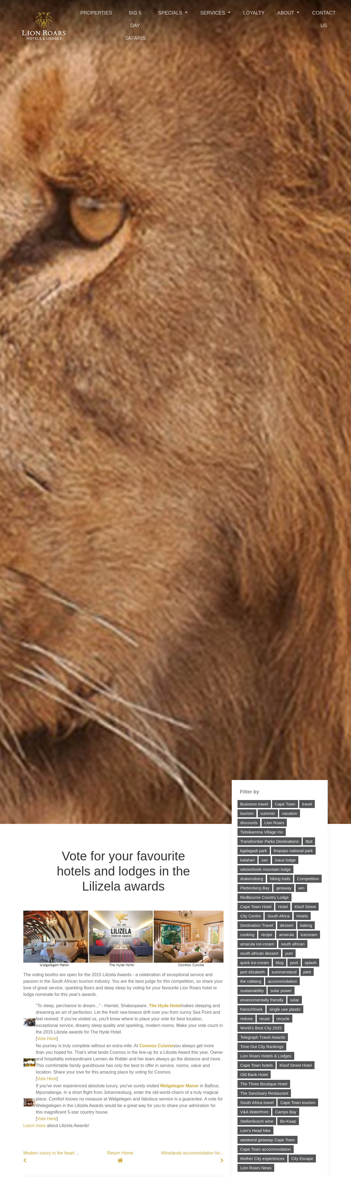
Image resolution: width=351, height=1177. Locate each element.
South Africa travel (257, 1102)
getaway (283, 888)
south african (293, 944)
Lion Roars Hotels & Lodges (265, 1056)
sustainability (252, 990)
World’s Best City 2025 (261, 1028)
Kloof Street (305, 906)
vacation (289, 813)
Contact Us (324, 19)
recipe (266, 934)
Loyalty (254, 13)
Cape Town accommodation (265, 1149)
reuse (264, 1018)
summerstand (284, 972)
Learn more (34, 1125)
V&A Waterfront (254, 1112)
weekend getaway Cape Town (267, 1139)
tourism (247, 813)
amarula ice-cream (257, 944)
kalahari (247, 860)
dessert (286, 925)
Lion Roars (274, 822)
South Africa (278, 916)
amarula (286, 934)
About (286, 13)
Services (213, 13)
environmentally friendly (262, 1000)
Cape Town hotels (256, 1065)
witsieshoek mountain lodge (265, 869)
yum (289, 953)
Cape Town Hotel (255, 906)
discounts (248, 822)
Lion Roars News (255, 1167)
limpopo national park (293, 850)
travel (307, 804)
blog (279, 962)
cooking (247, 934)
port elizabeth (252, 972)
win (301, 888)
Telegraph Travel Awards (262, 1037)
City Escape (302, 1158)
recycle (283, 1018)
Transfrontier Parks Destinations (269, 841)
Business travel (254, 804)
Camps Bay (285, 1112)
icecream (309, 934)
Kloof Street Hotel (295, 1065)
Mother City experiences (262, 1158)
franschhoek (251, 1009)
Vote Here (46, 1038)
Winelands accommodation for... (190, 1157)
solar (294, 1000)
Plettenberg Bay (255, 888)
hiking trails (280, 878)
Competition (308, 878)
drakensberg (251, 878)
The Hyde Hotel (165, 1005)
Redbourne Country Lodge (264, 897)
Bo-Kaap (288, 1121)
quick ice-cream (254, 962)
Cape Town (285, 804)
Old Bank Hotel (254, 1074)
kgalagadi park (253, 850)
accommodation (282, 981)
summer (268, 813)
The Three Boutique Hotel (263, 1084)
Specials (171, 13)
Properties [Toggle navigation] (96, 13)
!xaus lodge (285, 860)
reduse (246, 1018)
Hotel (283, 906)
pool (294, 962)
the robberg (250, 981)
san (264, 860)
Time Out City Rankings (262, 1046)
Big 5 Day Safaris (135, 25)
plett (307, 972)
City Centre (250, 916)
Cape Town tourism (297, 1102)
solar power (281, 990)
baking (306, 925)
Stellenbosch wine (256, 1121)
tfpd (308, 841)
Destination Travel (256, 925)
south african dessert (259, 953)
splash (310, 962)
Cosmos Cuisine (156, 1045)
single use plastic (285, 1009)
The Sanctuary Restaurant (264, 1093)
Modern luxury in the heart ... (53, 1157)
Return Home (120, 1157)
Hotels (302, 916)
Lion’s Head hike (255, 1130)
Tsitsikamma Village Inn (261, 832)
